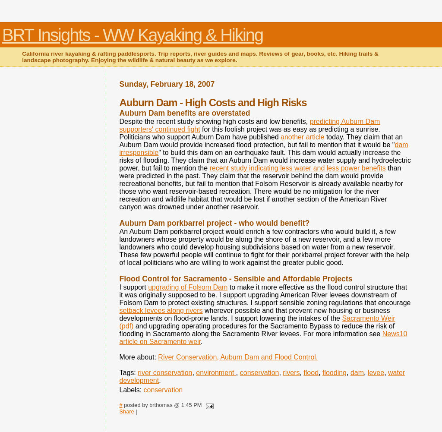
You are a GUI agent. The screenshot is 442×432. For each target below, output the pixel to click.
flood (311, 372)
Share (127, 411)
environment (216, 372)
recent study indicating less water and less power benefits (298, 168)
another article (302, 137)
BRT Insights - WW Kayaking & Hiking (132, 34)
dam (357, 372)
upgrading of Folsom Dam (187, 287)
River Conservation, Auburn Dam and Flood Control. (238, 357)
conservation (259, 372)
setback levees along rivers (161, 310)
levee (376, 372)
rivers (291, 372)
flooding (334, 372)
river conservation (165, 372)
